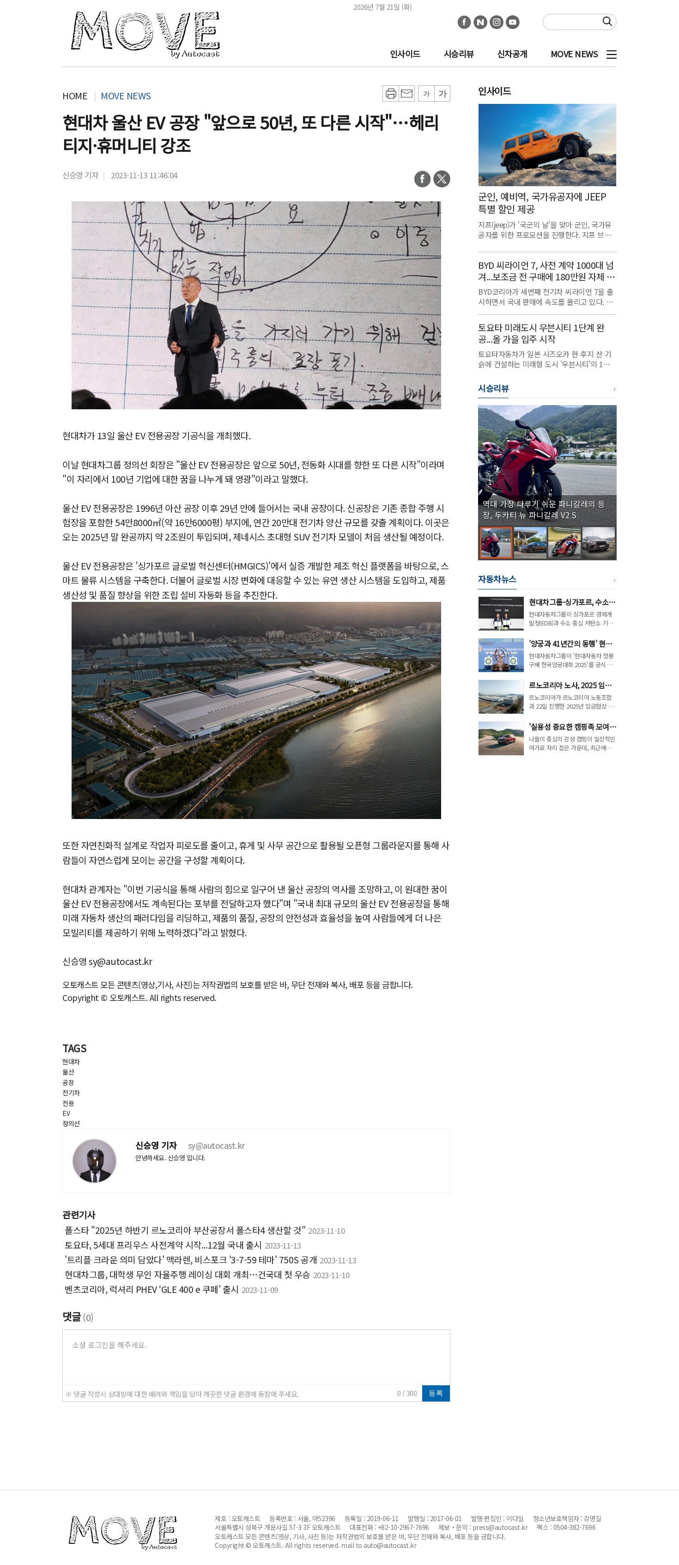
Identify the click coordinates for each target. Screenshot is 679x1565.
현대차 (71, 1061)
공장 (68, 1082)
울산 (68, 1071)
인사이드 (405, 54)
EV (66, 1113)
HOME (74, 95)
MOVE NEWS (574, 54)
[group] (547, 465)
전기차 (71, 1092)
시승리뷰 (458, 54)
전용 (68, 1103)
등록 (436, 1393)
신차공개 (512, 54)
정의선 (71, 1123)
